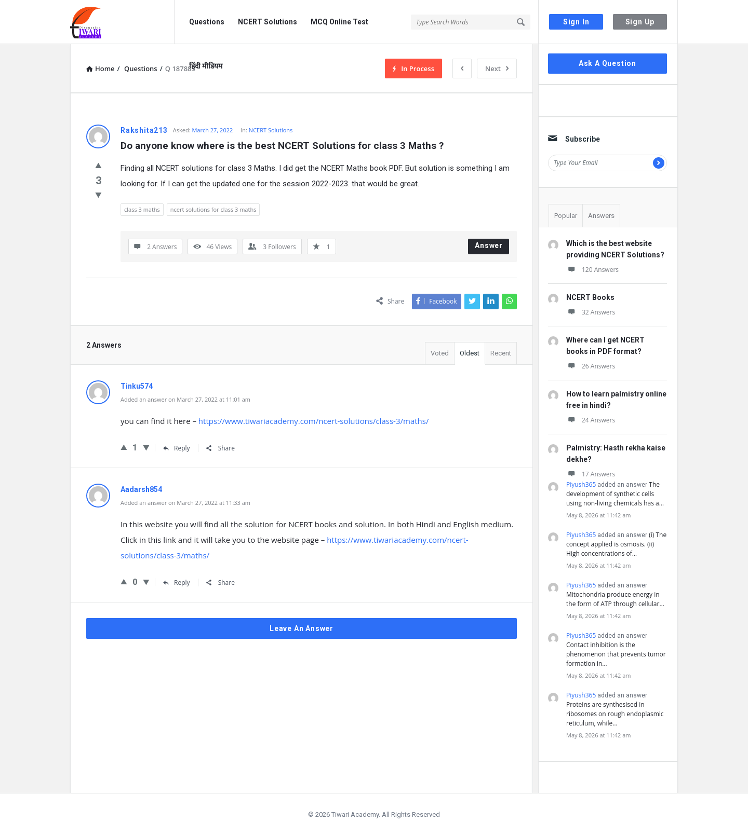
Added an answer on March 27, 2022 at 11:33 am (185, 502)
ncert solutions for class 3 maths (213, 209)
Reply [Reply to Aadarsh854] (176, 582)
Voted (440, 353)
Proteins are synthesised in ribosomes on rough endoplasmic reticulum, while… (615, 714)
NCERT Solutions (267, 22)
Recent (500, 353)
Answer (489, 245)
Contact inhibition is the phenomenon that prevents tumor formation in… (616, 654)
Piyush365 (581, 484)
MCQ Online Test (339, 22)
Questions (206, 22)
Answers (601, 216)
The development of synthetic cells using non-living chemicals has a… (615, 494)
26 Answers (590, 366)
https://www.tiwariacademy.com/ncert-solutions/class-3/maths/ (313, 421)
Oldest (469, 353)
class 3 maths (142, 209)
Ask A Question (607, 63)
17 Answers (590, 474)
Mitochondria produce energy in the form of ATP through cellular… (615, 599)
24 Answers (590, 420)
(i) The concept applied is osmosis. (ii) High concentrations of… (616, 544)
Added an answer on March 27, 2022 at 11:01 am (185, 399)
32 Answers (590, 312)
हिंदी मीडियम (205, 66)
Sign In (576, 22)
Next (497, 68)
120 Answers (592, 269)
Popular (565, 216)
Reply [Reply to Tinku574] (176, 448)
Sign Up (640, 22)
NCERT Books (590, 297)
